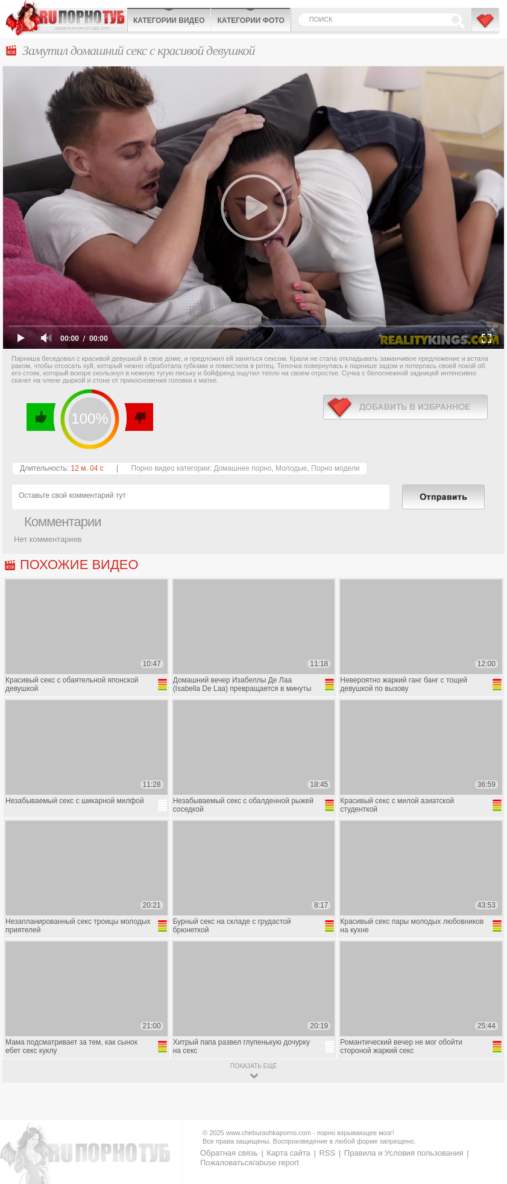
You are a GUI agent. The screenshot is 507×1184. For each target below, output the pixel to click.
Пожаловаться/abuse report (249, 1162)
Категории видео (168, 20)
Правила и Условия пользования (404, 1152)
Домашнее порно (242, 468)
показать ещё (253, 1066)
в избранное (405, 407)
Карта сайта (288, 1152)
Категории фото (250, 20)
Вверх (484, 1112)
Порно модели (335, 468)
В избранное (486, 26)
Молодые (291, 468)
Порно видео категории (170, 468)
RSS (327, 1152)
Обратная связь (229, 1152)
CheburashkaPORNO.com (66, 18)
